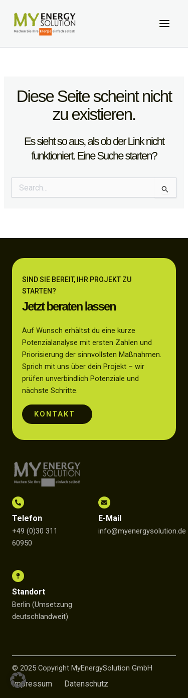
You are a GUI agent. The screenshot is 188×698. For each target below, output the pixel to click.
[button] (18, 680)
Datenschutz (86, 684)
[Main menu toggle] (164, 23)
